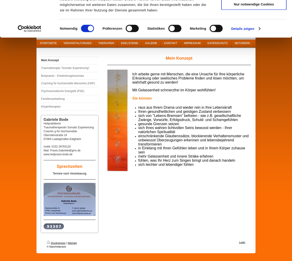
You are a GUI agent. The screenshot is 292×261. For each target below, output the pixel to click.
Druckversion (56, 243)
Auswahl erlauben (254, 25)
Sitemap (72, 243)
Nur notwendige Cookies (254, 38)
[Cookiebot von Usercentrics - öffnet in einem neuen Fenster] (30, 62)
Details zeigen (242, 62)
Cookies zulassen (254, 11)
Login (242, 242)
